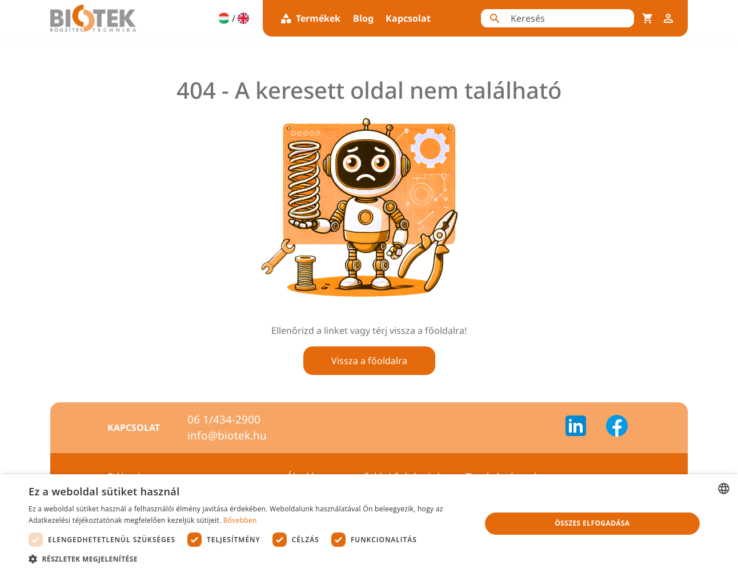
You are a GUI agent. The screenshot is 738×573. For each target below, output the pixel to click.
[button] (248, 558)
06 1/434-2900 (223, 419)
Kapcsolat (408, 18)
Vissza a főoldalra (369, 360)
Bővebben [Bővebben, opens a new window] (240, 520)
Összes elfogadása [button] (592, 523)
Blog (363, 18)
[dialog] (369, 523)
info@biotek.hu (227, 435)
